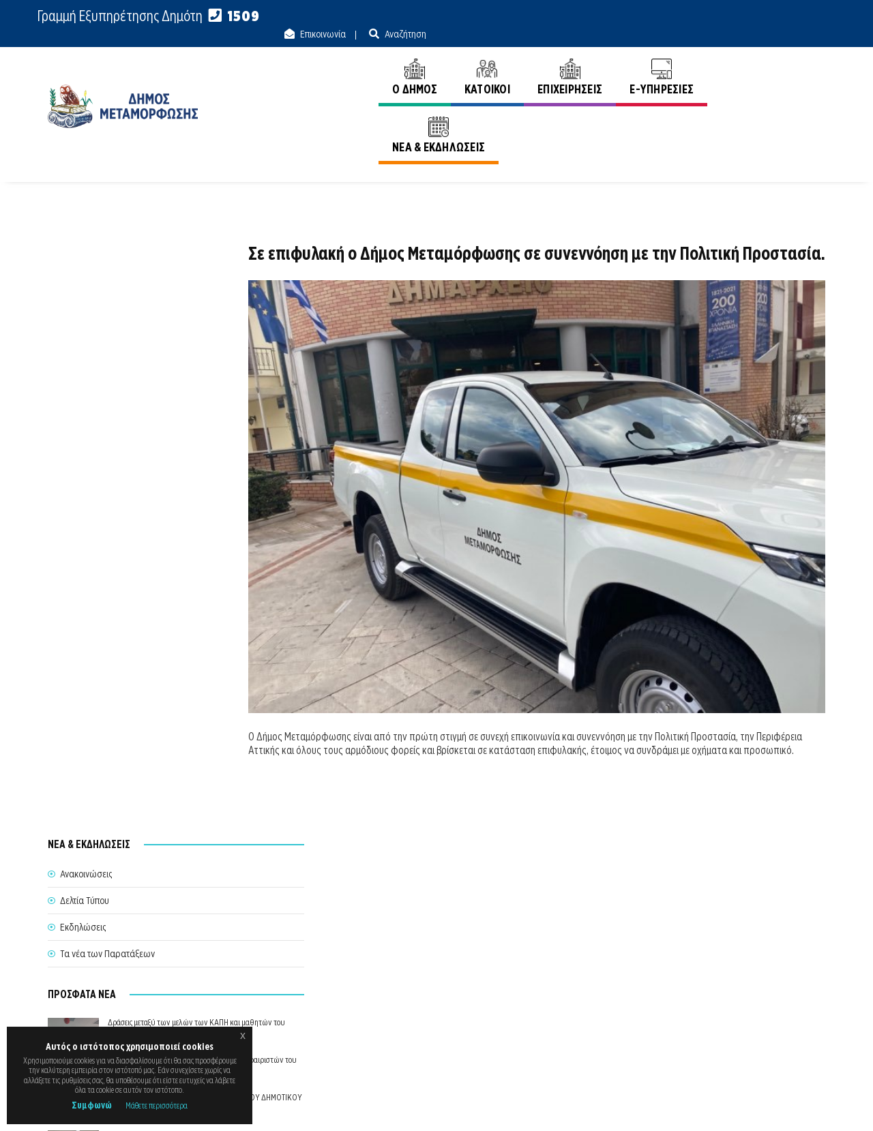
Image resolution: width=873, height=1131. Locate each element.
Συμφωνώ (92, 1105)
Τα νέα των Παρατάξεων (107, 346)
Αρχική (738, 115)
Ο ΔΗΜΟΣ (411, 59)
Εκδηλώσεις (83, 320)
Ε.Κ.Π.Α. (681, 1105)
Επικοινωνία (721, 16)
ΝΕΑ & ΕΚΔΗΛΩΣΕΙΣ (765, 59)
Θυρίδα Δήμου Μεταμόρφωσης (424, 1012)
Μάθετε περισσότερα (156, 1105)
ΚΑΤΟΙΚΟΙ (484, 59)
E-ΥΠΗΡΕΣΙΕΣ (659, 59)
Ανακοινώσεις (799, 115)
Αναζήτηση (803, 16)
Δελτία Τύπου (84, 293)
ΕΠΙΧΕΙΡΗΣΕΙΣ (567, 59)
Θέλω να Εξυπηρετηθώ (437, 987)
